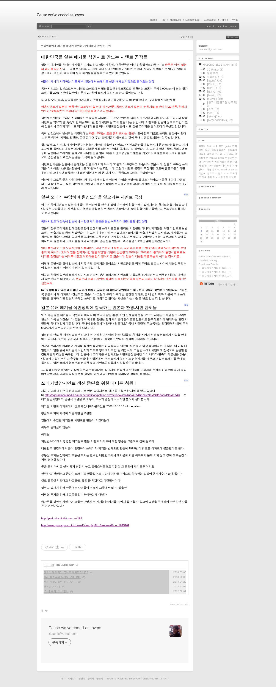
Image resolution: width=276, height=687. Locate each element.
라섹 (217, 169)
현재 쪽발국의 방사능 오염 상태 (62, 577)
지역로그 (71, 678)
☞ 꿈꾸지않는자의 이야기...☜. (215, 268)
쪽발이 (202, 173)
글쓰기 (99, 678)
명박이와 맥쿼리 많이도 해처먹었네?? (66, 572)
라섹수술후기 (219, 150)
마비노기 (226, 165)
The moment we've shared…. (215, 256)
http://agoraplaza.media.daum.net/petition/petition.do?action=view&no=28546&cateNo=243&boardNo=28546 (112, 395)
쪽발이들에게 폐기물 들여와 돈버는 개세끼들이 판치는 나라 (76, 45)
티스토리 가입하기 (227, 284)
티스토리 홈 (207, 283)
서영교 (232, 177)
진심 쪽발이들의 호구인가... (60, 581)
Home (153, 19)
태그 (63, 678)
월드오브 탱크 (215, 173)
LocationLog (192, 19)
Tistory (164, 678)
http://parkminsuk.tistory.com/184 (61, 518)
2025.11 (218, 221)
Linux (221, 157)
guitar (228, 146)
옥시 (207, 150)
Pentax (213, 157)
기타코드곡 (208, 161)
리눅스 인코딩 (220, 177)
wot (217, 161)
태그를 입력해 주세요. (211, 154)
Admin (224, 19)
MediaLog (175, 19)
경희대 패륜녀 (206, 169)
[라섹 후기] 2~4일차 (56, 591)
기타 (234, 165)
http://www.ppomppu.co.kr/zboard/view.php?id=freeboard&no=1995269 (85, 525)
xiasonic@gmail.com (63, 633)
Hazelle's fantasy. (208, 260)
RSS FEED (236, 37)
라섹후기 (232, 150)
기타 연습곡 (214, 165)
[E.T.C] (188, 37)
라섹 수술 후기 (215, 146)
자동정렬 (224, 161)
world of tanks (229, 169)
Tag (163, 19)
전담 (204, 165)
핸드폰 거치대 (52, 586)
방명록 (81, 678)
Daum (136, 678)
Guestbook (210, 19)
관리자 (90, 678)
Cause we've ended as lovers (60, 14)
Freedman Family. (209, 264)
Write (235, 19)
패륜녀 (202, 146)
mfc (226, 173)
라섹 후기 (207, 177)
